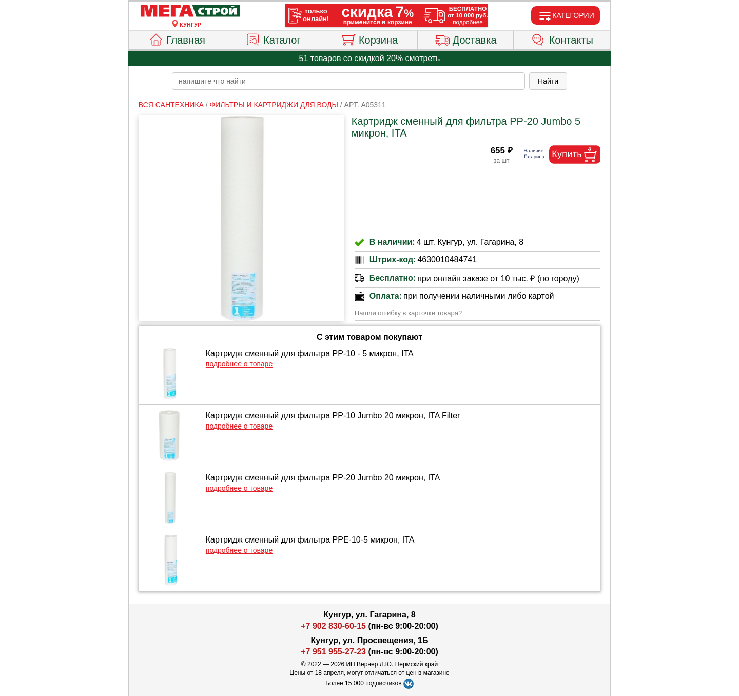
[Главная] (190, 11)
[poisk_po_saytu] (348, 81)
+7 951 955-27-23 (333, 651)
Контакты (562, 38)
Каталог (273, 38)
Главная (176, 38)
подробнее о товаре (239, 364)
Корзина (369, 38)
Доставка (466, 38)
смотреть (422, 58)
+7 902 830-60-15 (333, 626)
